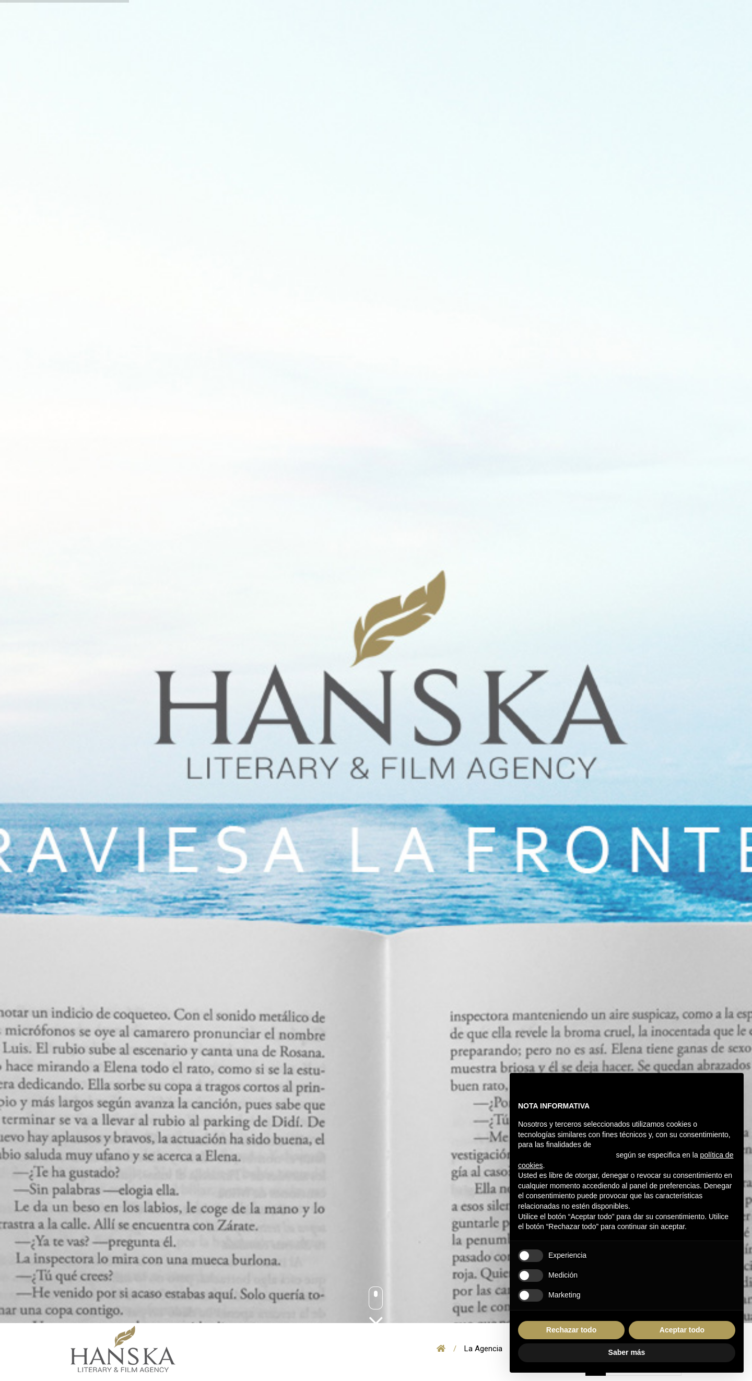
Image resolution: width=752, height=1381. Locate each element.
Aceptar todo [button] (682, 1330)
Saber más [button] (626, 1352)
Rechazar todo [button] (571, 1330)
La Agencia (483, 1348)
